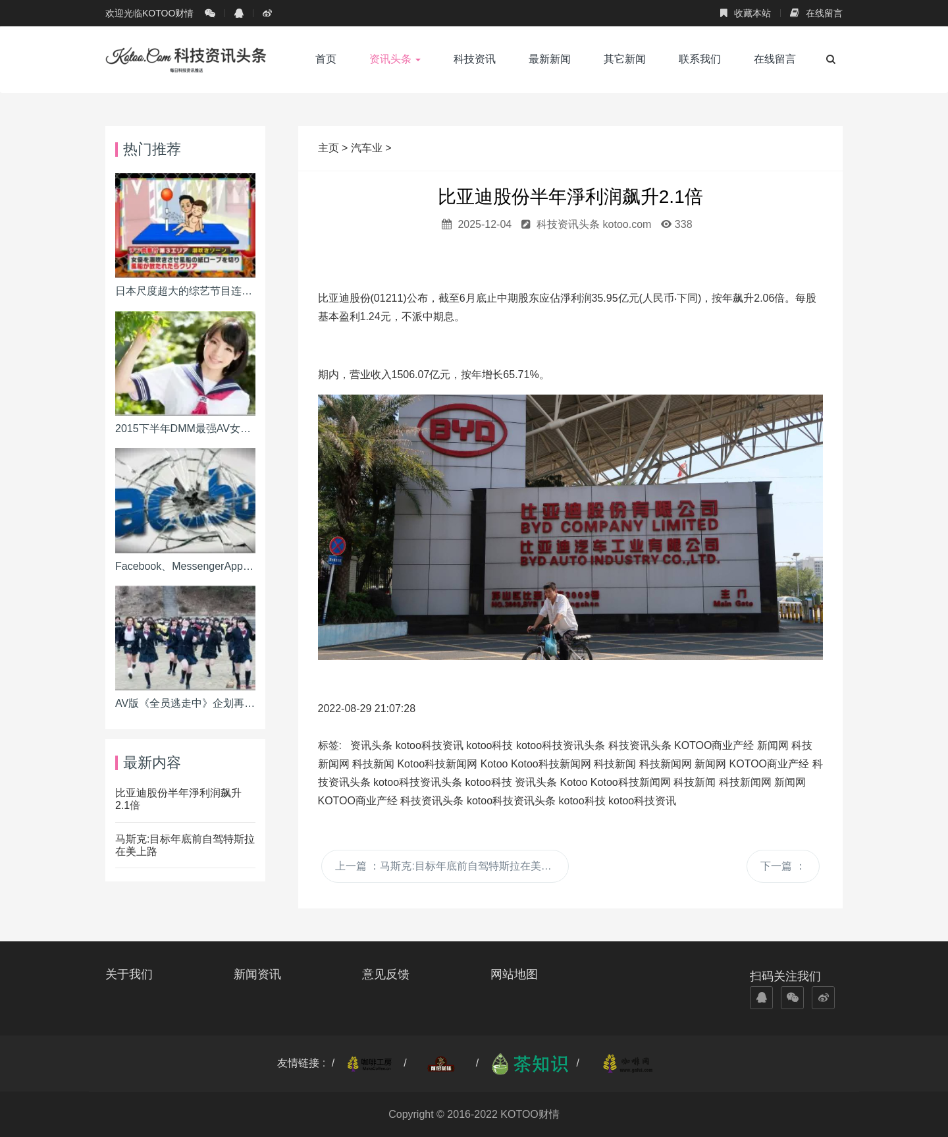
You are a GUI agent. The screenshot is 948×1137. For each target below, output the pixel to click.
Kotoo (494, 763)
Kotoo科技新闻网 (437, 763)
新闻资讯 (257, 974)
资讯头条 (395, 59)
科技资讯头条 (640, 745)
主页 (330, 147)
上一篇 (448, 866)
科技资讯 (475, 59)
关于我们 (129, 974)
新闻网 (773, 745)
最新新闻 (550, 59)
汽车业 (366, 147)
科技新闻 (373, 763)
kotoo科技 (489, 745)
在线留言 (816, 13)
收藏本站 (745, 13)
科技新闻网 (665, 763)
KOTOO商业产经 (714, 745)
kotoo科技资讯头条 (560, 745)
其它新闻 (625, 59)
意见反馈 (385, 974)
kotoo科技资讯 (429, 745)
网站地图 (514, 974)
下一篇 (782, 866)
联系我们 (700, 59)
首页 (325, 59)
